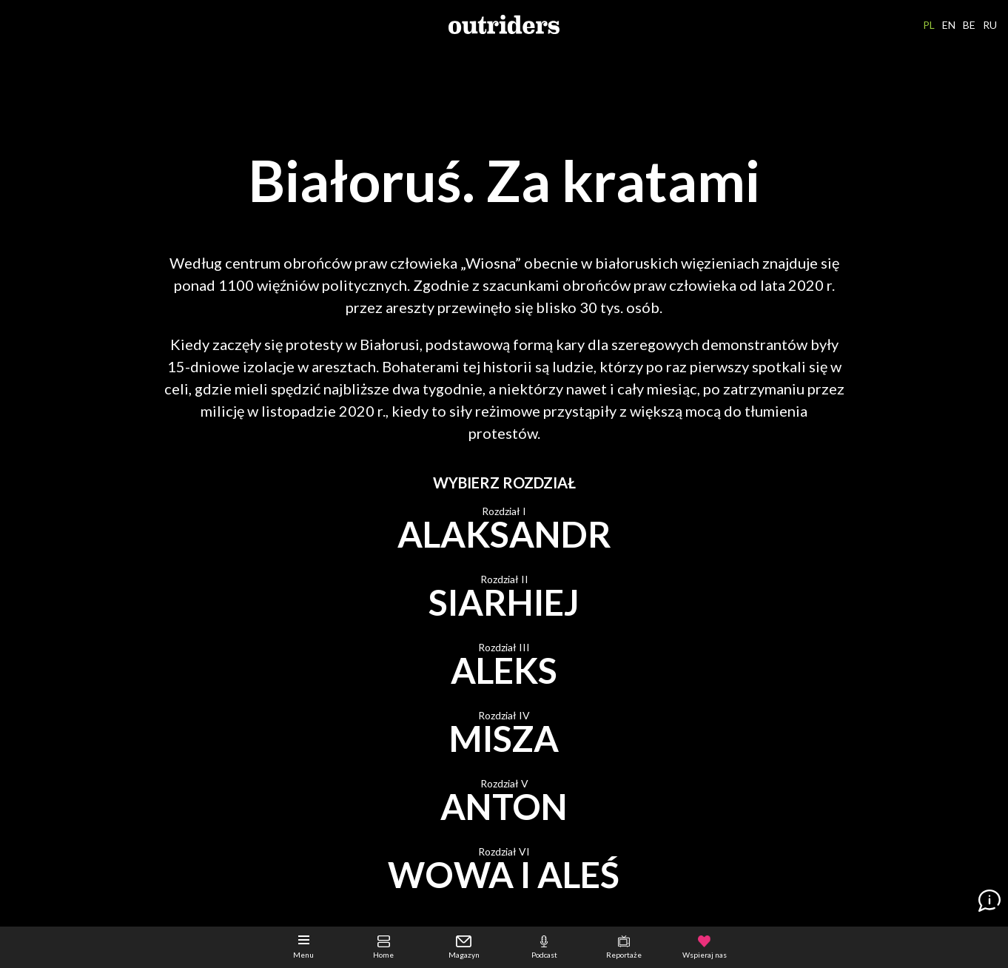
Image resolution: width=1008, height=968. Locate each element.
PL (929, 25)
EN (948, 25)
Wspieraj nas (704, 947)
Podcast (544, 947)
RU (990, 25)
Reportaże (624, 947)
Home (383, 947)
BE (969, 25)
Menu (303, 947)
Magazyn (464, 947)
